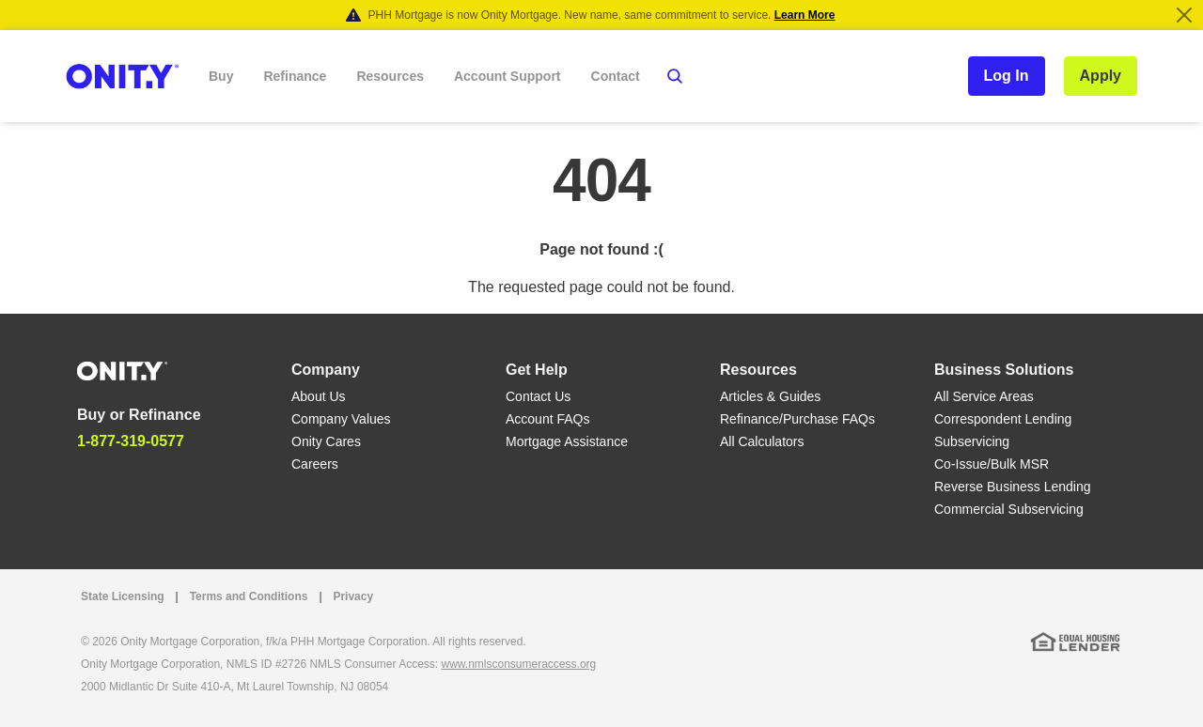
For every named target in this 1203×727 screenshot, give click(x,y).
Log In (1006, 76)
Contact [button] (615, 76)
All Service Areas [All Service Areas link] (984, 396)
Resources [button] (390, 76)
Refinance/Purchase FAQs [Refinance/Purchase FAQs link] (797, 418)
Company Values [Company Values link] (341, 418)
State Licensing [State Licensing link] (122, 596)
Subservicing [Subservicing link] (971, 441)
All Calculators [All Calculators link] (762, 441)
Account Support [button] (507, 76)
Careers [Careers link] (314, 464)
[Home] (122, 370)
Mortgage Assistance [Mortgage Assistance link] (567, 441)
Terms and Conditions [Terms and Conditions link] (249, 596)
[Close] (1184, 15)
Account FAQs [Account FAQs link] (547, 418)
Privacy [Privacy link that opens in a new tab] (353, 596)
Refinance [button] (294, 76)
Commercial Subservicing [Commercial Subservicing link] (1009, 509)
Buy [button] (221, 76)
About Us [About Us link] (318, 396)
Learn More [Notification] (805, 15)
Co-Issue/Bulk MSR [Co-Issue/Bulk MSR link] (991, 464)
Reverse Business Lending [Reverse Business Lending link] (1012, 486)
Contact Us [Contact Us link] (538, 396)
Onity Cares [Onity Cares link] (326, 441)
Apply (1100, 76)
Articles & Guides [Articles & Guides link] (770, 396)
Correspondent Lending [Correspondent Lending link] (1002, 418)
